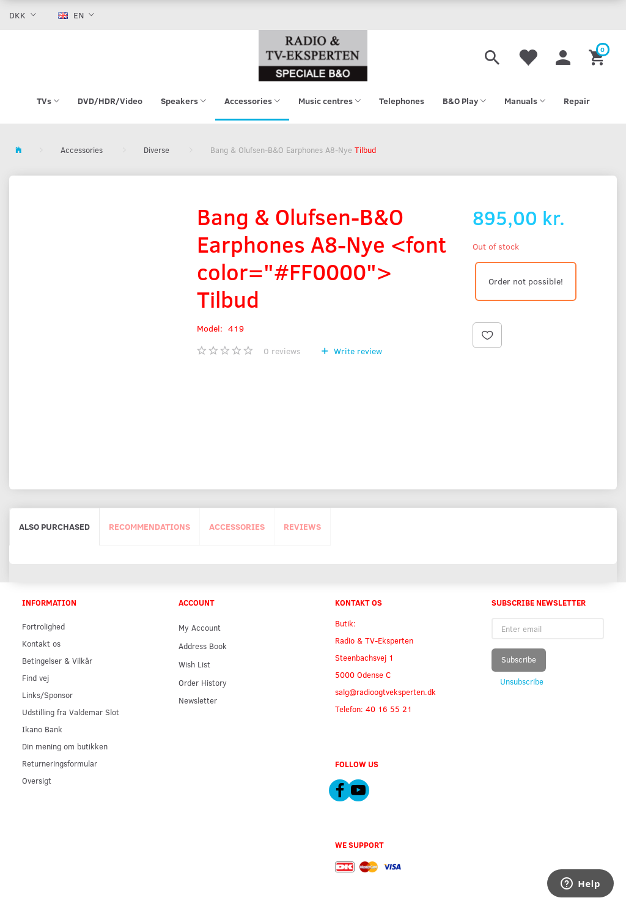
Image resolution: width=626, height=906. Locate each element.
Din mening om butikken (65, 746)
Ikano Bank (42, 729)
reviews (282, 351)
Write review (356, 351)
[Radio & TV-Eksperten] (313, 55)
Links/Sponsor (47, 694)
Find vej (35, 677)
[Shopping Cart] (598, 55)
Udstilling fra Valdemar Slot (70, 712)
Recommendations (149, 526)
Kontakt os (41, 643)
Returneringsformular (59, 763)
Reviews (302, 526)
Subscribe (518, 659)
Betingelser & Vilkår (57, 660)
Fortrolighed (43, 626)
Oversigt (36, 780)
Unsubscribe (521, 681)
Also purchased (54, 526)
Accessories (237, 526)
